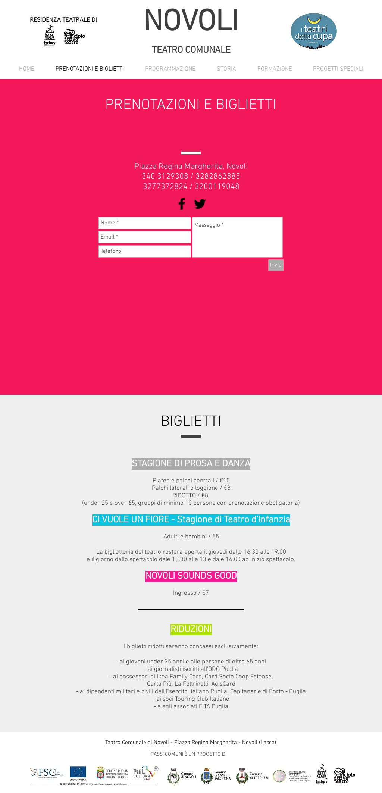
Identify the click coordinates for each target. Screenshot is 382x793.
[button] (170, 69)
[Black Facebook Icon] (182, 204)
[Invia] (276, 265)
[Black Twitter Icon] (200, 204)
